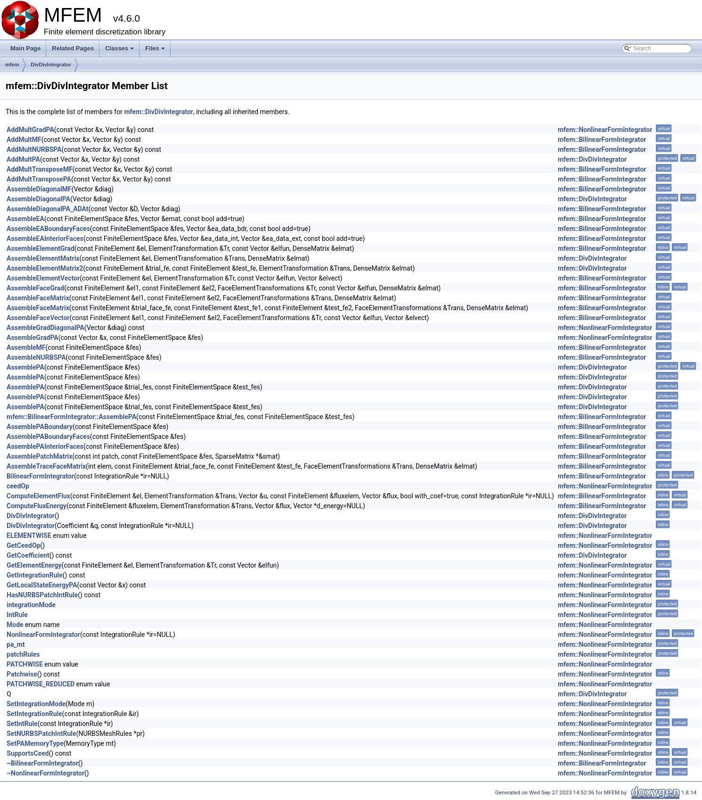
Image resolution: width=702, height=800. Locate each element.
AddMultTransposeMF (40, 169)
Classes (120, 51)
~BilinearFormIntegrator (42, 763)
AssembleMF (26, 347)
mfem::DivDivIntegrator (158, 111)
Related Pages (73, 48)
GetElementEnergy (34, 565)
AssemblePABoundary (40, 426)
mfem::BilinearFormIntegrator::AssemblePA (71, 417)
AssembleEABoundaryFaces (48, 228)
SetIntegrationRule (34, 714)
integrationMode (31, 605)
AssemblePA (25, 367)
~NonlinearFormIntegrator (45, 773)
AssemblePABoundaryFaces (48, 436)
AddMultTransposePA (39, 179)
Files (155, 51)
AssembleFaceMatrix (38, 298)
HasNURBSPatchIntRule (42, 595)
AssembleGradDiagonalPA (45, 327)
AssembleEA (25, 219)
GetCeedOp (24, 545)
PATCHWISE (25, 664)
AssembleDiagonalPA (38, 199)
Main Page (25, 48)
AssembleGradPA (32, 337)
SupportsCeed (28, 753)
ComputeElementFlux (38, 496)
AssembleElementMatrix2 (45, 268)
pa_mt (15, 644)
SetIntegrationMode (36, 704)
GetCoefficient (28, 555)
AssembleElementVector (43, 278)
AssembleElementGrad (40, 248)
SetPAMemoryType (35, 743)
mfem (12, 64)
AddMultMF (24, 139)
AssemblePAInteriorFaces (45, 446)
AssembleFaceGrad (35, 288)
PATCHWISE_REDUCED (40, 684)
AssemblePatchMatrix (39, 456)
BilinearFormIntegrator (40, 476)
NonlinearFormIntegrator (43, 634)
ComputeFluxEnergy (36, 506)
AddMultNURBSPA (34, 149)
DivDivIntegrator (51, 64)
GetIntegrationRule (35, 575)
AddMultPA (23, 159)
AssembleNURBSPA (36, 357)
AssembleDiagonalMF (39, 189)
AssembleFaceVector (38, 318)
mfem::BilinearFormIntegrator (602, 139)
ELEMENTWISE (29, 535)
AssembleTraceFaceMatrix (46, 466)
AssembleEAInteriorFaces (45, 238)
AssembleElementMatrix (43, 258)
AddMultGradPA (30, 129)
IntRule (17, 615)
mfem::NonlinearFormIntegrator (605, 129)
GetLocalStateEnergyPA (42, 585)
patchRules (23, 654)
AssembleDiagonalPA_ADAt (48, 209)
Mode (15, 624)
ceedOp (18, 486)
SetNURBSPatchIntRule (41, 733)
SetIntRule (22, 723)
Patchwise (22, 674)
